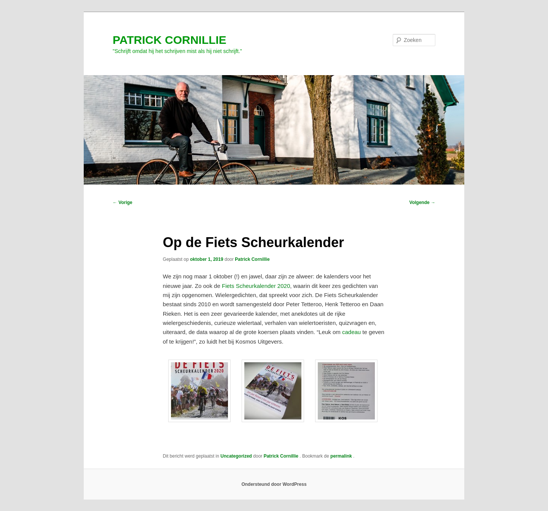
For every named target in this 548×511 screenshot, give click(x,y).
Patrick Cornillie (252, 259)
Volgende (422, 202)
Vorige (122, 202)
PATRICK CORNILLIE (169, 40)
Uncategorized (236, 456)
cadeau (351, 332)
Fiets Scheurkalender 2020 (256, 286)
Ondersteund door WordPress (273, 484)
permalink (341, 456)
